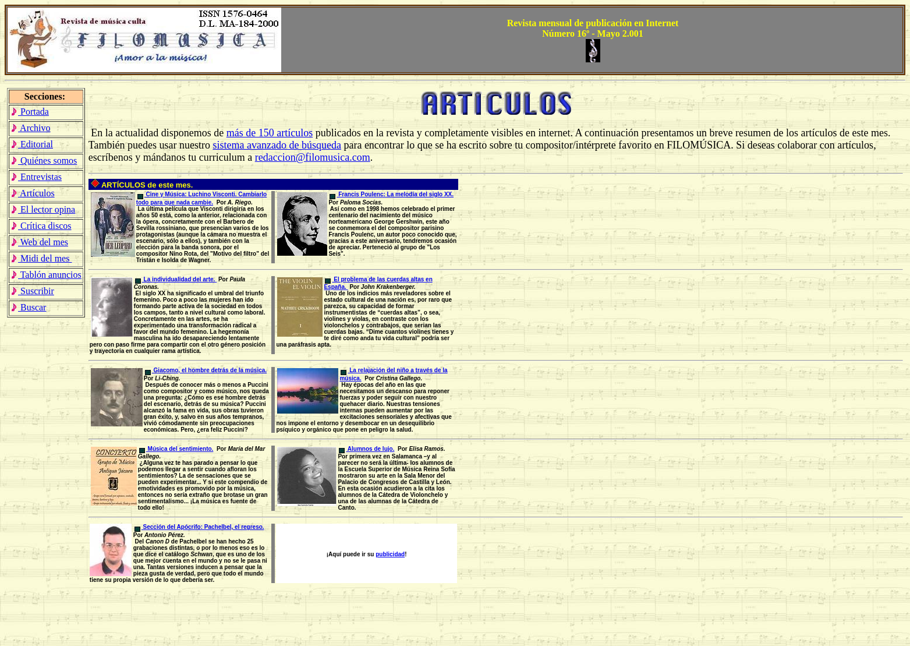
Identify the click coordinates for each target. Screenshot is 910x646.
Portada (29, 112)
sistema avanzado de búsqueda (277, 145)
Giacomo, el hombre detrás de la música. (206, 370)
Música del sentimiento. (176, 449)
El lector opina (42, 209)
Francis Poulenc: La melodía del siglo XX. (392, 194)
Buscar (28, 307)
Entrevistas (36, 177)
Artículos (32, 193)
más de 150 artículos (269, 133)
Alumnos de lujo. (366, 449)
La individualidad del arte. (176, 279)
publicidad (390, 554)
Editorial (31, 144)
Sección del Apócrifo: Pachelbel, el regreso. (199, 527)
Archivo (30, 128)
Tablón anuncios (46, 275)
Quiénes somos (43, 160)
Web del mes (39, 242)
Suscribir (32, 291)
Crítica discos (41, 226)
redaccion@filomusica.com (312, 157)
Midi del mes (41, 258)
